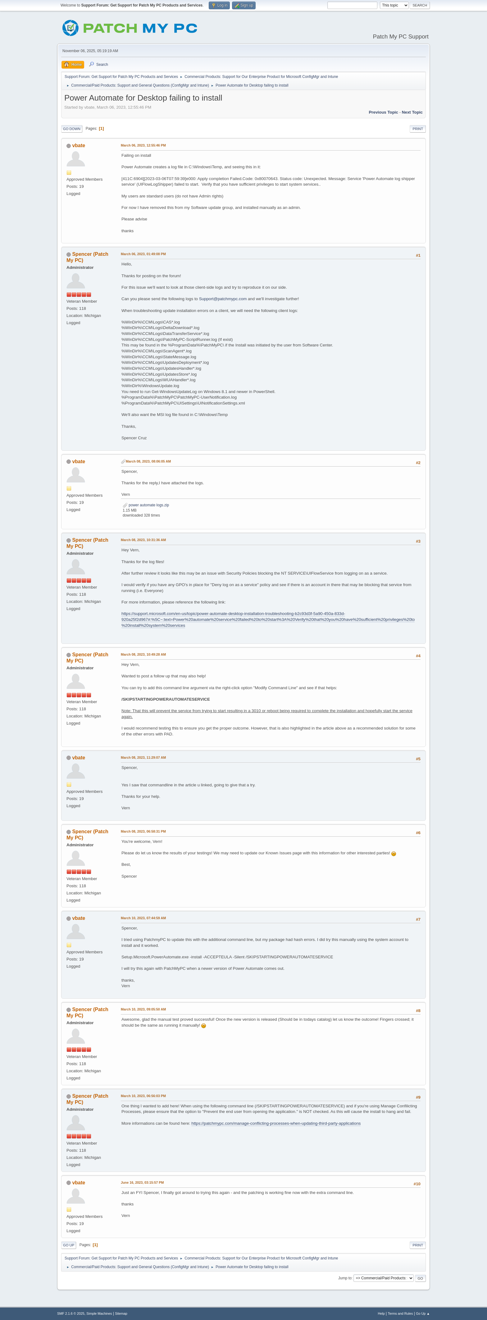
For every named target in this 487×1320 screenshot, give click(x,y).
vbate (78, 145)
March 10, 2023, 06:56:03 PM (143, 1096)
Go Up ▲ (423, 1313)
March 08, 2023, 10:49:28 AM (143, 654)
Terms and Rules (400, 1313)
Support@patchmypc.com (223, 298)
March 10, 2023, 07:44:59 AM (143, 918)
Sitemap (121, 1313)
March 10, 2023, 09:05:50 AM (143, 1009)
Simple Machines (99, 1313)
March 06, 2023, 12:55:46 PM (143, 145)
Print (417, 129)
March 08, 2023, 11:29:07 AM (143, 757)
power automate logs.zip (146, 505)
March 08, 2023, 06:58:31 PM (143, 831)
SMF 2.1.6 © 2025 (70, 1313)
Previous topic (383, 112)
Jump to (345, 1278)
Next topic (412, 112)
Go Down (71, 129)
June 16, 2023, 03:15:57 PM (142, 1182)
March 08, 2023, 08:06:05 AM (148, 461)
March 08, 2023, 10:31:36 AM (143, 540)
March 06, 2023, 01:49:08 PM (143, 254)
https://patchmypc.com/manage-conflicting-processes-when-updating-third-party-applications (276, 1123)
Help (381, 1313)
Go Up (68, 1245)
